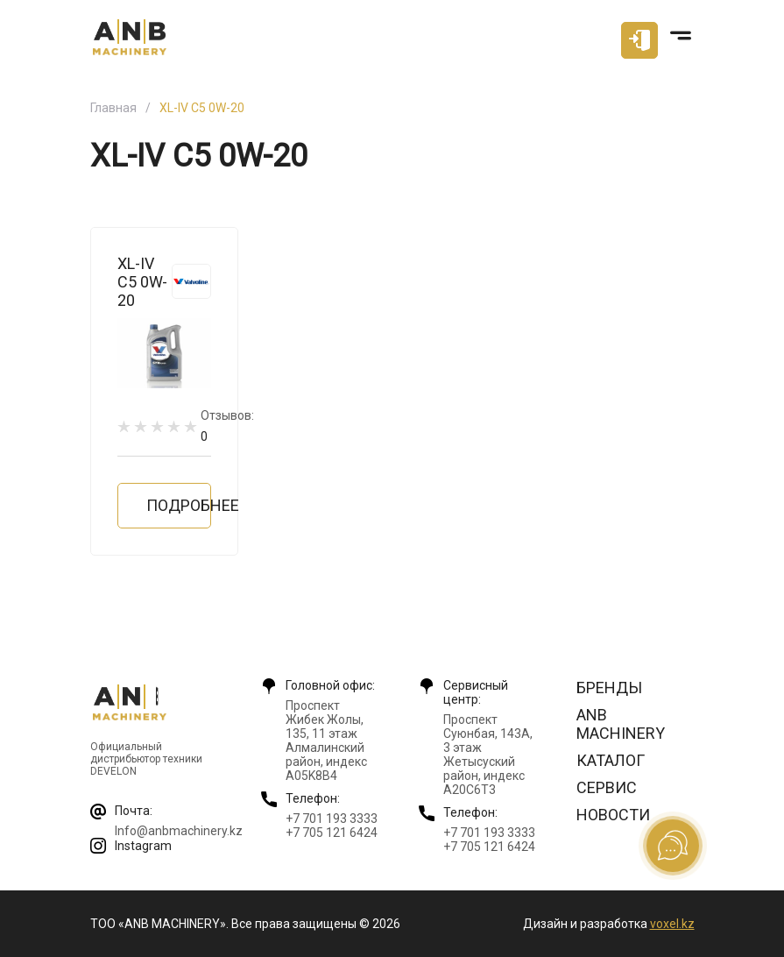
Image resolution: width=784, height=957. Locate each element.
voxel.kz (672, 924)
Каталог (610, 760)
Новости (613, 814)
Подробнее (179, 505)
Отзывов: (227, 425)
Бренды (609, 687)
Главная (113, 108)
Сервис (606, 787)
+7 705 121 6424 (332, 833)
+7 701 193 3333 (332, 819)
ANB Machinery (620, 723)
